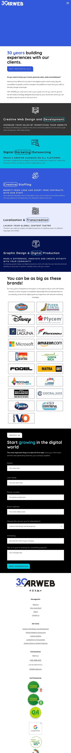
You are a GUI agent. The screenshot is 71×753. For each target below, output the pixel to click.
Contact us (35, 615)
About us (36, 604)
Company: (35, 539)
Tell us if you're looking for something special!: (35, 553)
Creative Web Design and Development (36, 629)
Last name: (35, 481)
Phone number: (35, 495)
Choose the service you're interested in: (35, 524)
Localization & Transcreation (35, 640)
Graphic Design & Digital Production (36, 643)
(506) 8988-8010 (35, 660)
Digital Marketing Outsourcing (36, 632)
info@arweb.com (35, 669)
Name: (35, 466)
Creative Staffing (35, 636)
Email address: (35, 510)
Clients (35, 612)
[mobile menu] (67, 3)
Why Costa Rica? (35, 608)
